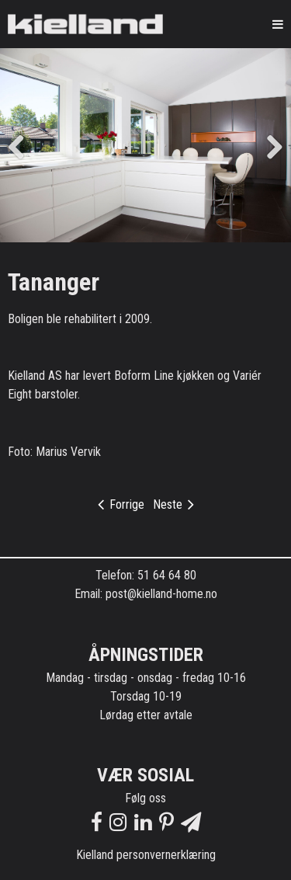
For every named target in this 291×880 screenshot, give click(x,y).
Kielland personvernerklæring (146, 854)
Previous (23, 145)
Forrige (121, 504)
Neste (173, 504)
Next (267, 145)
